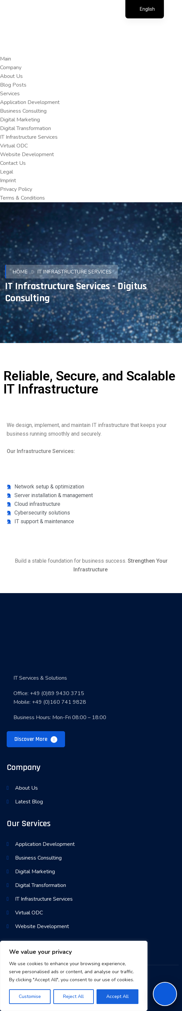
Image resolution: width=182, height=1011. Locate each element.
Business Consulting (23, 111)
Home (19, 271)
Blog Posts (13, 85)
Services (10, 93)
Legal (6, 172)
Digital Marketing (20, 119)
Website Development (27, 154)
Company (10, 67)
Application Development (30, 102)
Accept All (117, 996)
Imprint (8, 180)
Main (5, 59)
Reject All (73, 996)
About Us (11, 76)
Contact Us (13, 163)
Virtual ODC (14, 145)
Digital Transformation (25, 128)
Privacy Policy (16, 189)
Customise (30, 996)
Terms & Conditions (22, 198)
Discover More (35, 739)
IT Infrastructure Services (29, 137)
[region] (73, 976)
